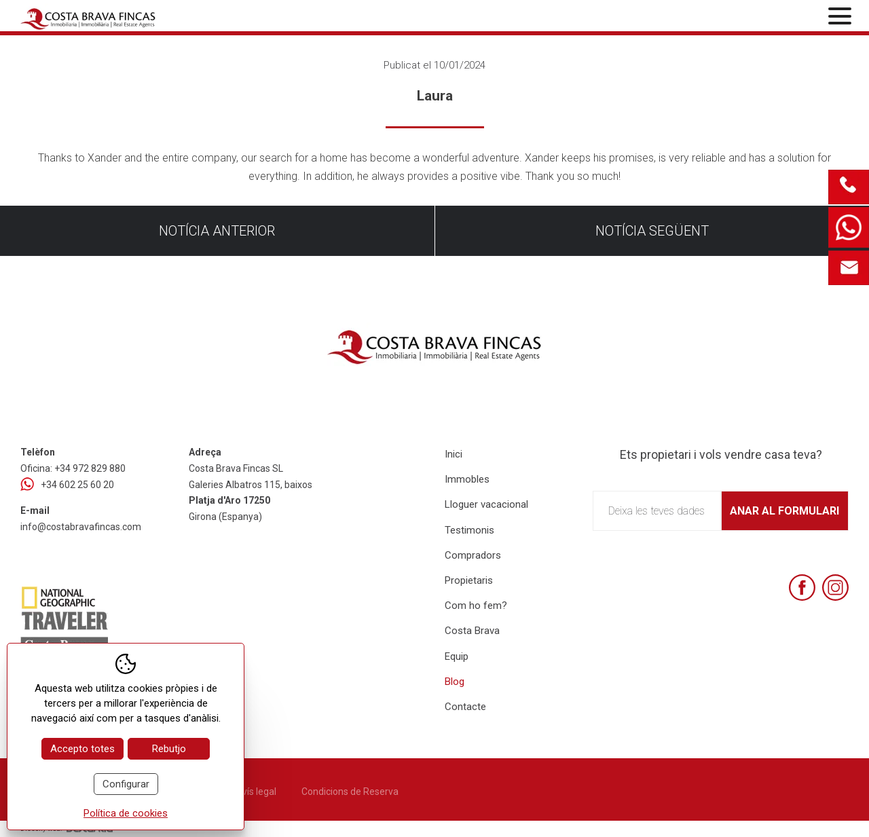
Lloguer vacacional (486, 504)
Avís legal (256, 791)
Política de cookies (126, 813)
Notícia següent (652, 231)
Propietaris (469, 580)
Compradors (473, 555)
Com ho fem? (476, 605)
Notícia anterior (217, 231)
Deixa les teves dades (656, 510)
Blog (454, 681)
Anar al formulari (784, 510)
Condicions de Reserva (350, 791)
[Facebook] (802, 587)
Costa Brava (472, 631)
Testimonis (469, 530)
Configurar (126, 784)
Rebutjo (169, 749)
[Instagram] (835, 587)
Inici (453, 454)
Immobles (467, 479)
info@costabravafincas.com (80, 526)
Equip (456, 656)
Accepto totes (82, 749)
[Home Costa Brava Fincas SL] (156, 17)
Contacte (465, 707)
